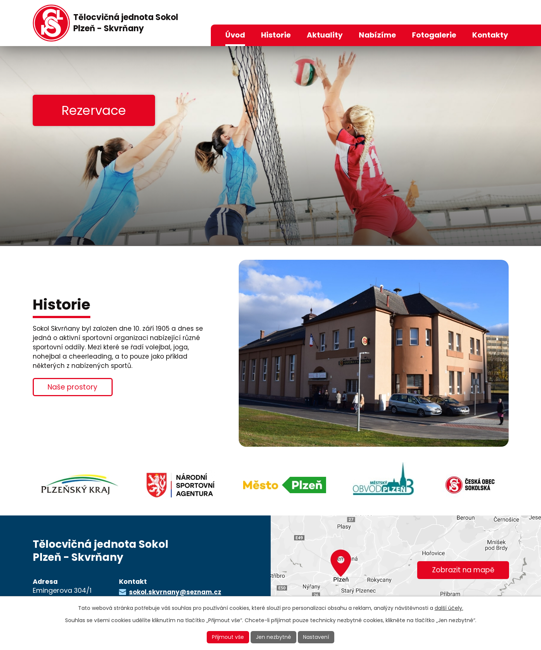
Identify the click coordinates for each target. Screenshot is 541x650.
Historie (276, 35)
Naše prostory (72, 387)
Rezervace (93, 110)
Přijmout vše (228, 637)
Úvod (235, 35)
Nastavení (316, 637)
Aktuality (325, 35)
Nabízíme (377, 35)
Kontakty (490, 35)
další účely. (449, 608)
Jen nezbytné (273, 637)
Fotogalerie (434, 35)
